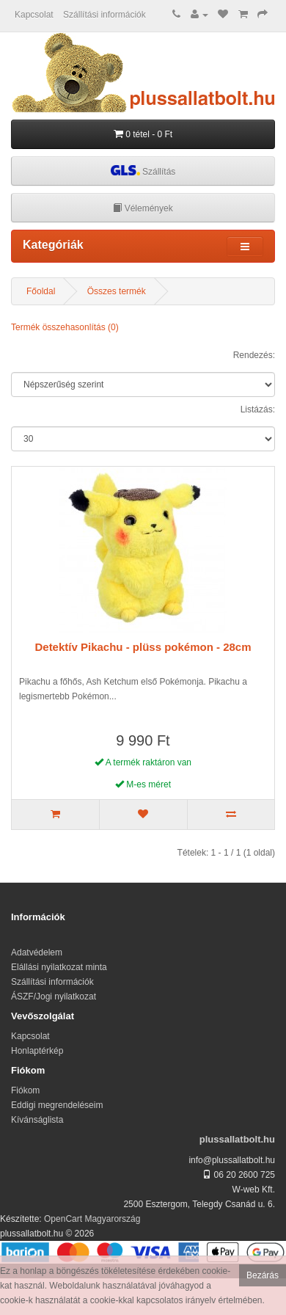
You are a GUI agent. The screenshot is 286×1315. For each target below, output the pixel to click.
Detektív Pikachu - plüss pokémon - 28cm (142, 647)
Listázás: (258, 409)
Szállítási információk (104, 15)
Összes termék (116, 291)
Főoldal (40, 291)
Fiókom (25, 1090)
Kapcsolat (34, 15)
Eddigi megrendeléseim (57, 1105)
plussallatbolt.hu (237, 1139)
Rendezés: (254, 355)
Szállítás (143, 170)
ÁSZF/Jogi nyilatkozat (53, 996)
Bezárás (262, 1275)
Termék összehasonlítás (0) (65, 327)
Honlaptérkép (37, 1051)
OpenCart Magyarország (92, 1219)
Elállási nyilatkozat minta (59, 967)
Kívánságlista (37, 1120)
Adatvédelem (36, 952)
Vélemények (142, 208)
